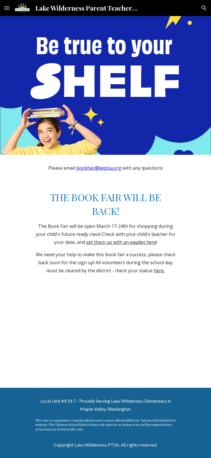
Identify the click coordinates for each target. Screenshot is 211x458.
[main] (105, 168)
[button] (7, 8)
